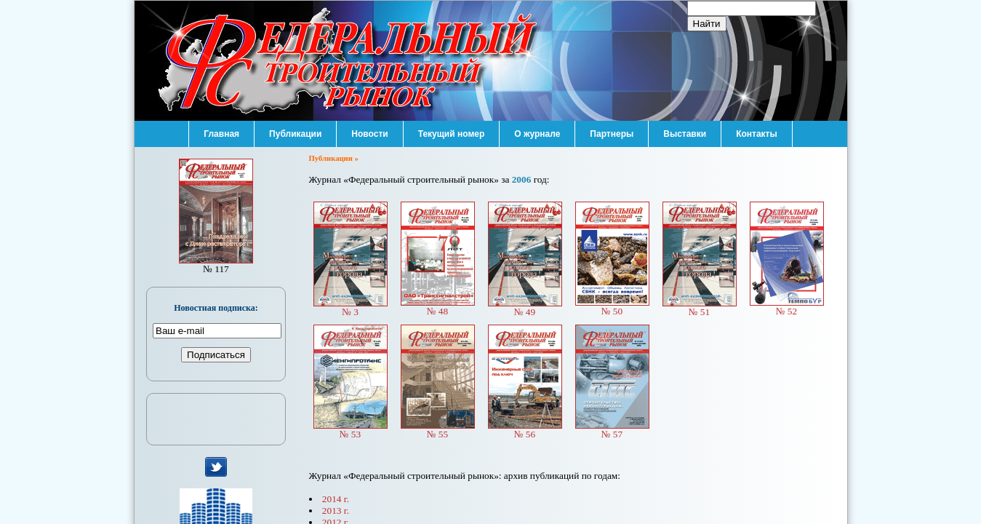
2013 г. (335, 510)
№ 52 (787, 307)
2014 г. (335, 498)
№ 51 (699, 307)
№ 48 (438, 307)
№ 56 (525, 430)
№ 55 (438, 430)
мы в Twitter (216, 467)
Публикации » (334, 158)
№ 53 (350, 430)
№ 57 (612, 430)
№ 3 (350, 307)
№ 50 (612, 307)
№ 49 (525, 307)
